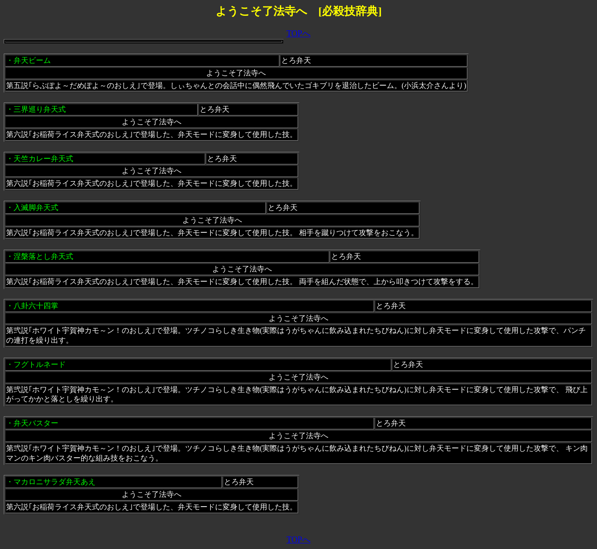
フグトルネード (40, 364)
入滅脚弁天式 (36, 207)
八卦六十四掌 (36, 306)
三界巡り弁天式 (40, 109)
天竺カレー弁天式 (43, 159)
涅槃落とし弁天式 (43, 256)
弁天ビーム (32, 60)
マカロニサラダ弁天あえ (55, 482)
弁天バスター (36, 423)
